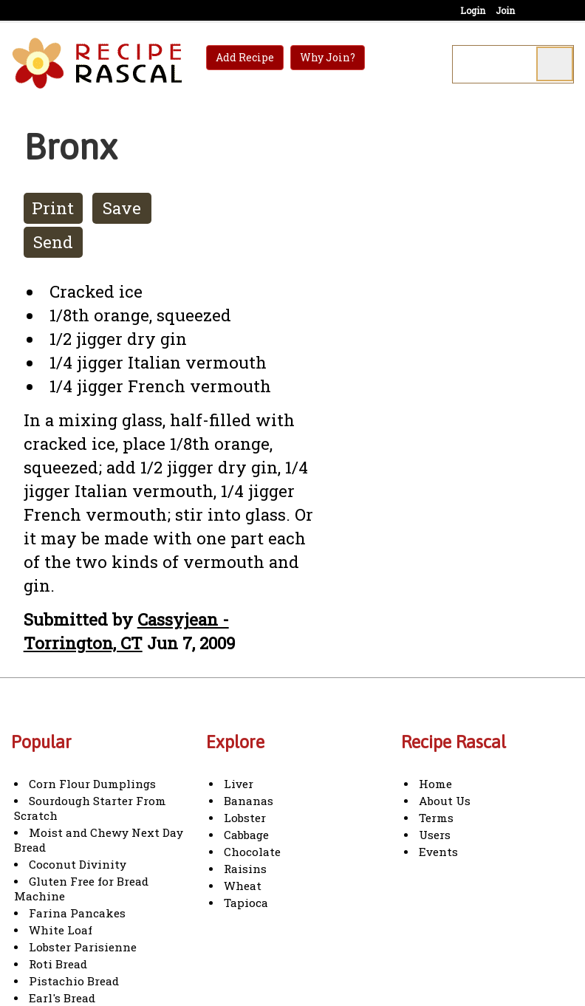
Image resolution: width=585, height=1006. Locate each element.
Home (435, 783)
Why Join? (327, 57)
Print (53, 208)
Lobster (245, 817)
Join (505, 10)
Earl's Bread (62, 997)
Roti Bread (58, 964)
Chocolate (252, 851)
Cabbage (246, 834)
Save (122, 208)
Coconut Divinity (77, 864)
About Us (445, 800)
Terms (436, 817)
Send (53, 242)
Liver (238, 783)
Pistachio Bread (74, 981)
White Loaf (60, 930)
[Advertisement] (461, 362)
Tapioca (246, 902)
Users (435, 834)
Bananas (248, 800)
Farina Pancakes (77, 913)
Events (438, 851)
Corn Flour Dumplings (92, 783)
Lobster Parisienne (83, 947)
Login (472, 10)
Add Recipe (245, 57)
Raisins (245, 868)
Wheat (242, 885)
